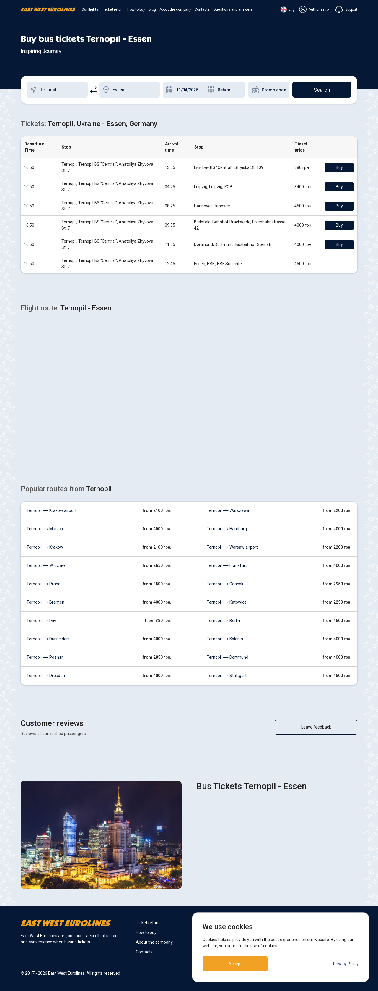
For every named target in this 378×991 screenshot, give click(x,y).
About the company (175, 9)
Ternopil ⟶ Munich (45, 528)
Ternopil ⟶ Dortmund (227, 657)
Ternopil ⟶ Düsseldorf (48, 639)
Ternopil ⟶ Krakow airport (51, 510)
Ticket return (113, 9)
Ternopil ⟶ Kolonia (225, 639)
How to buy (136, 9)
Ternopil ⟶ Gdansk (225, 583)
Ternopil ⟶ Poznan (45, 657)
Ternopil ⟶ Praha (44, 583)
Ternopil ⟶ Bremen (45, 602)
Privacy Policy (346, 963)
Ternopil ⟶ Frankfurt (227, 565)
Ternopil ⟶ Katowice (227, 602)
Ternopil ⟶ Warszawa (228, 510)
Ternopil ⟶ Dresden (46, 675)
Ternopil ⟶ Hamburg (227, 528)
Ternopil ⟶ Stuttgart (227, 675)
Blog (152, 9)
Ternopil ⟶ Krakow (45, 547)
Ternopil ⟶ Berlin (223, 620)
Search (322, 90)
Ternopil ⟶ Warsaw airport (232, 547)
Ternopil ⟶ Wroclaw (46, 565)
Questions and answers (232, 9)
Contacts (202, 9)
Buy (339, 167)
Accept (235, 963)
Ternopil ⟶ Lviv (41, 620)
